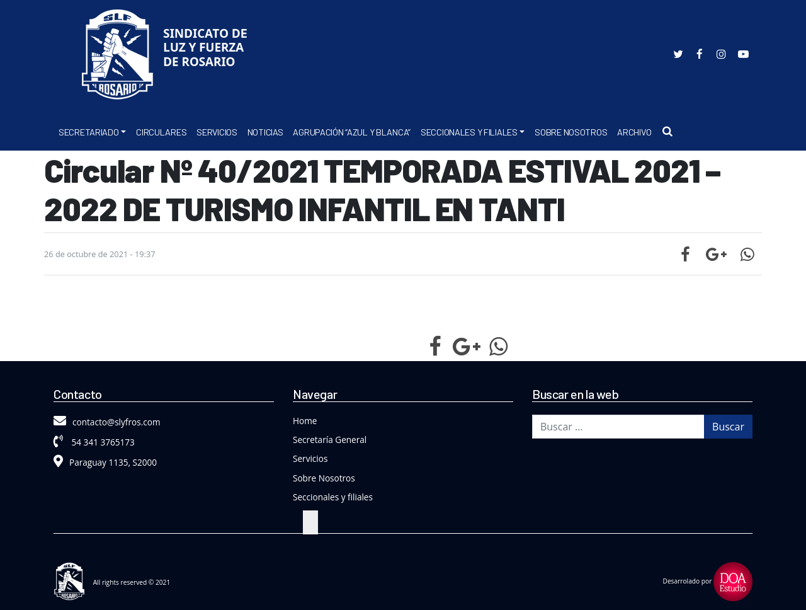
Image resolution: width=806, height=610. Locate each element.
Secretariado (89, 132)
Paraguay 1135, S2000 (105, 462)
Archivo (634, 132)
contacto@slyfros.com (107, 422)
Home (305, 421)
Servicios (216, 132)
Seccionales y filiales (333, 497)
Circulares (161, 132)
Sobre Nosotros (571, 132)
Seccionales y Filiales (469, 132)
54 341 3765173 (94, 442)
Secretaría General (329, 440)
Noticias (265, 132)
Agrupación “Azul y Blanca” (352, 132)
